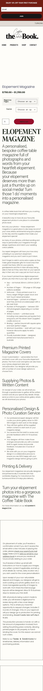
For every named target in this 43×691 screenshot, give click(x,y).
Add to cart (24, 121)
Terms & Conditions (23, 639)
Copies (9, 109)
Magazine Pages (7, 101)
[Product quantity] (5, 121)
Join (21, 16)
